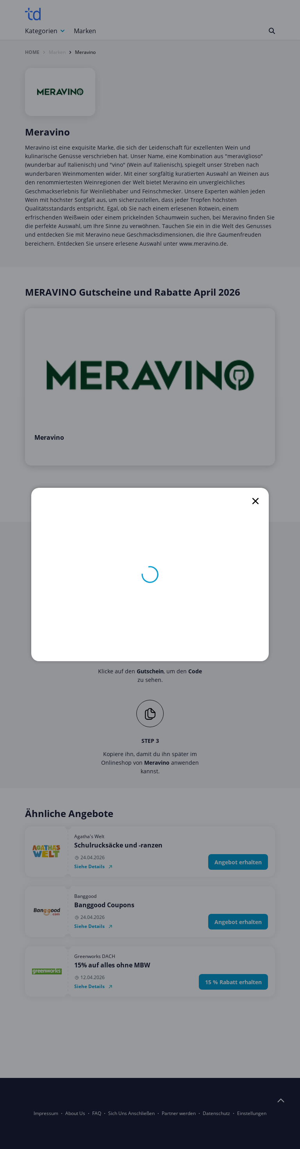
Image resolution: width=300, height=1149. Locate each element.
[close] (255, 501)
